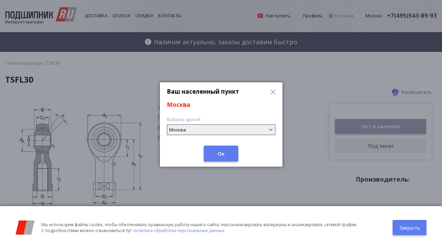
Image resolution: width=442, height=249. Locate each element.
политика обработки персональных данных (178, 230)
